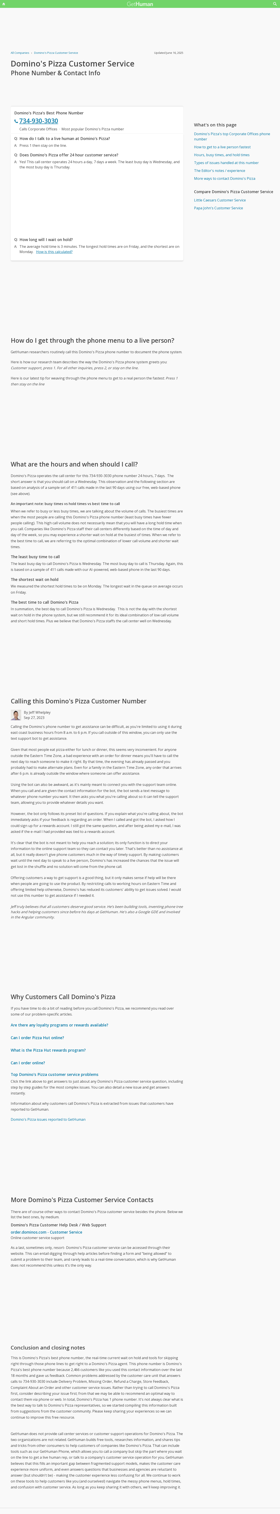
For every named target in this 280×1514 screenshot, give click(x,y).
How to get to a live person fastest (222, 147)
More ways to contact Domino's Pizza (224, 178)
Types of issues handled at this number (226, 162)
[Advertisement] (97, 202)
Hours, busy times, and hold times (222, 154)
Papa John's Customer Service (218, 208)
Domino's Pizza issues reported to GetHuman (48, 1119)
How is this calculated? (54, 251)
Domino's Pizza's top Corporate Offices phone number (232, 136)
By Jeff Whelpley (37, 712)
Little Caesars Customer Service (220, 200)
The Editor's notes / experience (219, 170)
